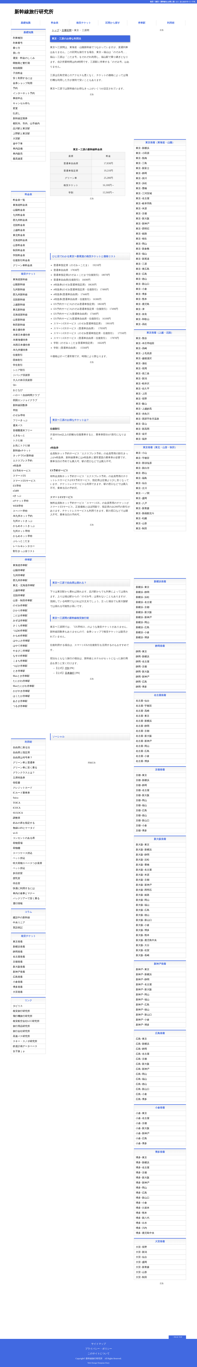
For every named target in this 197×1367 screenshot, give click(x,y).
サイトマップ (98, 1343)
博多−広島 (141, 1192)
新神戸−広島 (142, 1004)
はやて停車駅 (20, 645)
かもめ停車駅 (20, 635)
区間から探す (112, 22)
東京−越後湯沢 (144, 358)
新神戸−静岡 (142, 979)
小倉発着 (18, 981)
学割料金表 (19, 255)
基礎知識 (25, 22)
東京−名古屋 (142, 198)
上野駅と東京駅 (21, 133)
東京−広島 (141, 273)
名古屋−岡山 (142, 745)
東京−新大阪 (142, 218)
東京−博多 (141, 293)
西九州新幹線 (20, 294)
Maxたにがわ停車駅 (23, 685)
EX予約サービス (22, 470)
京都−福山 (141, 805)
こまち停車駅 (20, 660)
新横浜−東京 (142, 586)
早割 (15, 409)
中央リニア (19, 922)
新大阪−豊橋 (142, 864)
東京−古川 (141, 487)
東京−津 (140, 308)
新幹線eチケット (22, 450)
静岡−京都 (141, 666)
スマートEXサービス (24, 480)
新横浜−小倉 (142, 632)
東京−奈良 (141, 313)
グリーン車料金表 (22, 265)
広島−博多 (141, 1098)
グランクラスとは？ (24, 772)
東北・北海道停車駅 (24, 585)
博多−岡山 (141, 1187)
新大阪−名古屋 (144, 869)
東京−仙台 (141, 482)
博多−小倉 (141, 1202)
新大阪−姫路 (142, 894)
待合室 (16, 882)
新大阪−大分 (142, 944)
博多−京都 (141, 1172)
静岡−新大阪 (142, 671)
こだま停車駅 (20, 615)
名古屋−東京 (142, 715)
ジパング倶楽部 (21, 374)
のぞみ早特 (19, 415)
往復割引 (18, 354)
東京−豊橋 (141, 188)
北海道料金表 (20, 239)
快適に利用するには (24, 888)
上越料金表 (19, 229)
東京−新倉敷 (142, 248)
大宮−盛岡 (141, 1261)
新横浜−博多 (142, 637)
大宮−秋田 (141, 1276)
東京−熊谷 (141, 337)
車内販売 (18, 153)
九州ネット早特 (21, 530)
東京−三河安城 (144, 193)
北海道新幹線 (20, 314)
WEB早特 (18, 505)
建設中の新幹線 (21, 917)
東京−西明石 (142, 228)
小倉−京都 (141, 1122)
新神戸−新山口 (144, 1014)
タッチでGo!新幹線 (23, 455)
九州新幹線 (19, 289)
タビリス (18, 1005)
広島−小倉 (141, 1093)
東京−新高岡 (142, 428)
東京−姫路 (141, 233)
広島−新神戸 (142, 1068)
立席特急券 (19, 777)
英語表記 (18, 927)
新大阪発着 (19, 966)
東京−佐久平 (142, 388)
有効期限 (18, 67)
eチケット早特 (21, 500)
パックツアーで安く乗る (26, 898)
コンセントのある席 (24, 837)
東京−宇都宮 (142, 457)
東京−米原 (141, 208)
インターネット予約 (24, 92)
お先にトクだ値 (21, 445)
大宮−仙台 (141, 1256)
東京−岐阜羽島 (144, 203)
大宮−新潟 (141, 1251)
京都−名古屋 (142, 789)
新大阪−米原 (142, 874)
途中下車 (18, 143)
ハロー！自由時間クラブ (26, 394)
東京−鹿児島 (142, 303)
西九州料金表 (20, 219)
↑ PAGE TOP (177, 1337)
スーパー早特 (20, 510)
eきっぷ (17, 495)
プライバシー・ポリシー (98, 1348)
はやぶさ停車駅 (21, 640)
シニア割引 (19, 369)
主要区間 (66, 29)
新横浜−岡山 (142, 622)
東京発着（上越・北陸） (160, 332)
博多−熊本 (141, 1212)
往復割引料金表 (21, 260)
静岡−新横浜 (142, 656)
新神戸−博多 (142, 1024)
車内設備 (18, 148)
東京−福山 (141, 253)
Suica (15, 797)
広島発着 (18, 976)
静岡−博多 (141, 686)
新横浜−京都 (142, 606)
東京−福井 (141, 438)
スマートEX (19, 475)
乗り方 (16, 47)
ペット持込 (19, 857)
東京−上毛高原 (144, 353)
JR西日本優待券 (21, 344)
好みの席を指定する (24, 822)
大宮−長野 (141, 1246)
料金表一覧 (19, 199)
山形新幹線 (19, 319)
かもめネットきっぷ (24, 525)
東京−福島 (141, 477)
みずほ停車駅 (20, 620)
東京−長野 (141, 398)
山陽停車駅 (19, 569)
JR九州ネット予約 (23, 515)
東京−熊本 (141, 298)
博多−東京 (141, 1157)
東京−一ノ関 (142, 492)
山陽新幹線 (19, 284)
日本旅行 (70, 672)
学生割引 (18, 364)
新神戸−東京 (142, 969)
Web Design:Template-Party (98, 1362)
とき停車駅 (19, 670)
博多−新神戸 (142, 1182)
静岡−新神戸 (142, 676)
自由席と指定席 (21, 752)
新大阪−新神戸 (144, 884)
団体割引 (18, 359)
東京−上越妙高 (144, 408)
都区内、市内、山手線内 (26, 123)
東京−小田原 (142, 152)
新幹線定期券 (20, 118)
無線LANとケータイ (24, 827)
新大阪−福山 (142, 904)
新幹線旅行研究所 (33, 11)
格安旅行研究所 (21, 1010)
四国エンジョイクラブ (25, 399)
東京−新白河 (142, 467)
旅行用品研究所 (21, 1025)
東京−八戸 (141, 502)
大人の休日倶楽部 (22, 379)
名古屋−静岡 (142, 725)
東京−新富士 (142, 167)
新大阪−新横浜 (144, 849)
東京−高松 (141, 323)
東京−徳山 (141, 278)
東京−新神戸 (142, 223)
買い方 (16, 52)
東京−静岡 (141, 172)
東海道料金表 (20, 204)
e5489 (16, 490)
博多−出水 (141, 1222)
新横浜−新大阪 (144, 611)
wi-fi (15, 832)
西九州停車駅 (20, 580)
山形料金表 (19, 244)
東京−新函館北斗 (145, 513)
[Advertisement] (90, 120)
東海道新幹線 (20, 279)
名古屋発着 (19, 956)
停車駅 (141, 22)
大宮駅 (16, 138)
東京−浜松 (141, 183)
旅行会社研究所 (21, 1030)
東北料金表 (19, 234)
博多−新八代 (142, 1217)
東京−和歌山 (142, 318)
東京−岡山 (141, 243)
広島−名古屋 (142, 1053)
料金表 (54, 22)
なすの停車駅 (20, 655)
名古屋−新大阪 (144, 735)
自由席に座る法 (21, 747)
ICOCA (17, 807)
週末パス (18, 425)
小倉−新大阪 (142, 1127)
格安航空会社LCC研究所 (26, 1020)
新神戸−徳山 (142, 1009)
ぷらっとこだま (21, 540)
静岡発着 (18, 951)
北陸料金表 (19, 224)
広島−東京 (141, 1038)
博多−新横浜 (142, 1162)
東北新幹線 (19, 309)
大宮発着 (18, 991)
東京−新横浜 (142, 147)
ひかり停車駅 (20, 610)
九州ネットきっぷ (22, 520)
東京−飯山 (141, 403)
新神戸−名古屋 (144, 984)
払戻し (16, 113)
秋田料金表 (19, 249)
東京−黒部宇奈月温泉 (147, 418)
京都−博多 (141, 830)
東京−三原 (141, 263)
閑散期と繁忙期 (21, 62)
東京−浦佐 (141, 363)
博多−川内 (141, 1227)
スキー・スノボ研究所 (25, 1040)
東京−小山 (141, 452)
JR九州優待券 (20, 349)
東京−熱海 (141, 157)
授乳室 (16, 877)
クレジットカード (22, 787)
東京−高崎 (141, 348)
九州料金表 (19, 214)
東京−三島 (141, 162)
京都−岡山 (141, 800)
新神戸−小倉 (142, 1019)
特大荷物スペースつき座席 (27, 862)
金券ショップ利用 (22, 82)
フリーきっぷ (20, 420)
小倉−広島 (141, 1138)
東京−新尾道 (142, 258)
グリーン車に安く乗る (25, 767)
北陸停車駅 (19, 595)
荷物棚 (16, 847)
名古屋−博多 (142, 760)
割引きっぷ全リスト (24, 550)
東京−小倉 (141, 288)
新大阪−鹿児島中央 (146, 939)
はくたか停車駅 (21, 695)
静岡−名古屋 (142, 661)
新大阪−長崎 (142, 954)
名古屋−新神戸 (144, 740)
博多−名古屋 (142, 1167)
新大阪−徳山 (142, 914)
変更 (15, 108)
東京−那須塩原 (144, 462)
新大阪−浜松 (142, 859)
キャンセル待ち (21, 103)
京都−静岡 (141, 784)
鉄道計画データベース (25, 1045)
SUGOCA (18, 812)
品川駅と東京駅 (21, 128)
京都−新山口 (142, 820)
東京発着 (18, 941)
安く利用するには (22, 77)
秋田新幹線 (19, 324)
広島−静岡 (141, 1048)
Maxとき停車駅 (21, 675)
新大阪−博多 (142, 929)
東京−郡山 (141, 472)
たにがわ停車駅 (21, 680)
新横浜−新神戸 (144, 616)
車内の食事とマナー (24, 893)
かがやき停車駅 (21, 690)
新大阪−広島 (142, 909)
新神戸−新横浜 (144, 974)
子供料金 (18, 72)
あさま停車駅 (20, 700)
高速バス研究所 (21, 1035)
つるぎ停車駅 (20, 705)
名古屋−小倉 (142, 755)
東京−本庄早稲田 (145, 342)
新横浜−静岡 (142, 591)
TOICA (16, 802)
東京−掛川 (141, 177)
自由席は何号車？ (22, 757)
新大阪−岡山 (142, 899)
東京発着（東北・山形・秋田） (160, 447)
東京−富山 (141, 423)
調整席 (16, 817)
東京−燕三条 (142, 373)
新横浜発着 (19, 946)
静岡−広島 (141, 681)
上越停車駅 (19, 590)
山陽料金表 (19, 209)
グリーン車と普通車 (24, 762)
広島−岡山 (141, 1073)
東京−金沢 (141, 433)
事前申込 (18, 97)
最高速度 (18, 158)
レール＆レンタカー (24, 545)
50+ (15, 384)
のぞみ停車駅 (20, 605)
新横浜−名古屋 (144, 601)
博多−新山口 (142, 1197)
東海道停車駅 (20, 564)
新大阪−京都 (142, 879)
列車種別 (18, 37)
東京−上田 (141, 393)
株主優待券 (19, 329)
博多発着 (18, 986)
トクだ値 (18, 440)
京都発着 (18, 961)
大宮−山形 (141, 1271)
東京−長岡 (141, 368)
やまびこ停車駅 (21, 650)
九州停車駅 (19, 574)
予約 (15, 87)
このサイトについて (99, 1353)
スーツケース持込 (22, 852)
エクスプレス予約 (22, 460)
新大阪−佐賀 (142, 949)
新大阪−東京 (142, 844)
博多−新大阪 (142, 1177)
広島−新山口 (142, 1088)
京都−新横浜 (142, 779)
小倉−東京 (141, 1112)
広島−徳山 (141, 1083)
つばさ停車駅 (20, 665)
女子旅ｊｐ (19, 1050)
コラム (28, 911)
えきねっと (19, 435)
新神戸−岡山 (142, 994)
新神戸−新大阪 (144, 989)
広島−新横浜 (142, 1043)
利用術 (170, 22)
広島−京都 (141, 1058)
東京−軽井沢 (142, 383)
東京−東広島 (142, 268)
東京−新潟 (141, 378)
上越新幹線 (19, 304)
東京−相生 (141, 238)
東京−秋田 (141, 528)
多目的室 (18, 872)
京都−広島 (141, 810)
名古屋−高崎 (142, 710)
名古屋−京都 (142, 730)
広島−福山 (141, 1078)
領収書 (16, 782)
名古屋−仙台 (142, 700)
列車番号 (18, 42)
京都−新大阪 (142, 795)
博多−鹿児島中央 (145, 1232)
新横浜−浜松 (142, 596)
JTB (67, 667)
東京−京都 (141, 213)
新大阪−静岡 (142, 854)
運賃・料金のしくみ (24, 57)
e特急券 (17, 465)
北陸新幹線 (19, 299)
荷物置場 (18, 842)
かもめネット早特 (22, 535)
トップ (55, 29)
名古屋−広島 (142, 750)
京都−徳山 (141, 815)
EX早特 (17, 485)
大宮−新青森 (142, 1266)
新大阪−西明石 (144, 889)
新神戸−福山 (142, 999)
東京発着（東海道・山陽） (160, 142)
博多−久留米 (142, 1207)
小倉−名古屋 (142, 1117)
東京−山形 (141, 523)
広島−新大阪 (142, 1063)
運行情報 (18, 903)
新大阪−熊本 (142, 934)
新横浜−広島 (142, 627)
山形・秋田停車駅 (22, 600)
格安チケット (83, 22)
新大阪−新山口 (144, 919)
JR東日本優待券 (21, 334)
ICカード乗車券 (21, 792)
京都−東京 (141, 774)
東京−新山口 (142, 283)
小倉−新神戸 (142, 1133)
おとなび (18, 389)
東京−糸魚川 (142, 413)
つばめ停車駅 (20, 630)
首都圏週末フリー (22, 430)
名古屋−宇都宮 (144, 705)
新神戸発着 (19, 971)
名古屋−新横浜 (144, 720)
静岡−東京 (141, 651)
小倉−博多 (141, 1143)
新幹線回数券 (20, 404)
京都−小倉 (141, 825)
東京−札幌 (141, 518)
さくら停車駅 (20, 625)
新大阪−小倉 (142, 924)
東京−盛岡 (141, 497)
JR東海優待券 (20, 339)
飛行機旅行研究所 (22, 1015)
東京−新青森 (142, 508)
